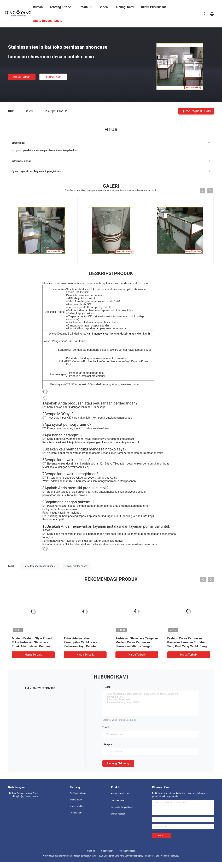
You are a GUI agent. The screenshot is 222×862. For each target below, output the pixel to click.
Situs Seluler (107, 851)
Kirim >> (161, 835)
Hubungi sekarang (118, 763)
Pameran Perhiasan (120, 793)
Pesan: (107, 687)
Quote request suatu (196, 111)
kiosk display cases (77, 566)
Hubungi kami (76, 813)
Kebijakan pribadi (127, 851)
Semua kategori (118, 814)
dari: (106, 727)
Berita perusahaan (154, 7)
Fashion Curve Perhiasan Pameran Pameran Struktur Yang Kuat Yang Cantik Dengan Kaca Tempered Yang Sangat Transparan (188, 646)
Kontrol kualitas (77, 806)
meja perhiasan (118, 800)
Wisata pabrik (76, 800)
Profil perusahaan (78, 793)
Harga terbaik (21, 76)
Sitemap (91, 851)
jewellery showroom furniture (40, 566)
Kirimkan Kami (53, 76)
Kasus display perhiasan (122, 807)
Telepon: (108, 744)
